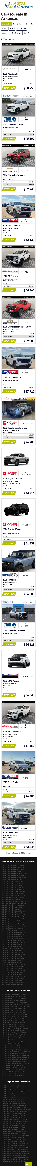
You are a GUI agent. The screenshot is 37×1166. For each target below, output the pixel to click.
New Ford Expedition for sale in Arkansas (14, 1042)
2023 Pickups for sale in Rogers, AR (12, 960)
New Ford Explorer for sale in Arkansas (13, 1030)
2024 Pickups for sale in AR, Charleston (13, 942)
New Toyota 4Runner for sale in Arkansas (14, 1002)
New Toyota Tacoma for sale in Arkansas (13, 994)
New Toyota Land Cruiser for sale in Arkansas (15, 1004)
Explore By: (6, 24)
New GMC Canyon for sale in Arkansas (13, 1022)
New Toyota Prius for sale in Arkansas (13, 1008)
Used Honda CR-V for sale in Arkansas (13, 1115)
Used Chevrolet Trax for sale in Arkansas (14, 1155)
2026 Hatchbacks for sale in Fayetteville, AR (15, 901)
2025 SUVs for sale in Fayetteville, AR (13, 915)
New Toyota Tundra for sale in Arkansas (13, 998)
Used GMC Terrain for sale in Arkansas (13, 1127)
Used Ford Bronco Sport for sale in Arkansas (15, 1135)
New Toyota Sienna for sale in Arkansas (13, 1012)
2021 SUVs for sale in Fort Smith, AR (12, 978)
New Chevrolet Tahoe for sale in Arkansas (14, 1059)
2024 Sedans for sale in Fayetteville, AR (13, 948)
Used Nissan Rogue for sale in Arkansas (13, 1104)
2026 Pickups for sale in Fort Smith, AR (13, 879)
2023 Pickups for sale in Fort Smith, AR (13, 962)
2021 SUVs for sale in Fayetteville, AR (13, 976)
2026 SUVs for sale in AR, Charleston (12, 887)
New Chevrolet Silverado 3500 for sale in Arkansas (14, 1048)
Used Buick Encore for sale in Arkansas (13, 1161)
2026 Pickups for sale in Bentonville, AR (13, 873)
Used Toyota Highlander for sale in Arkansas (15, 1094)
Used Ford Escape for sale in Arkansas (13, 1133)
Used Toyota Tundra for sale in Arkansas (13, 1098)
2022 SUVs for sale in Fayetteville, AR (13, 970)
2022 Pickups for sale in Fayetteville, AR (13, 972)
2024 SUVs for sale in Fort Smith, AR (12, 938)
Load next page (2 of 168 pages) (18, 853)
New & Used (18, 24)
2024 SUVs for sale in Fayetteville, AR (13, 935)
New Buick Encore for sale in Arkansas (13, 1065)
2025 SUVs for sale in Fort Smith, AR (12, 917)
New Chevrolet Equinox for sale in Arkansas (14, 1050)
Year (12, 28)
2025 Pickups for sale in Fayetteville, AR (13, 927)
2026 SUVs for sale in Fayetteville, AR (13, 895)
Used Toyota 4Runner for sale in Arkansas (14, 1090)
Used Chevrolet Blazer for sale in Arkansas (14, 1149)
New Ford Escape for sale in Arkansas (13, 1034)
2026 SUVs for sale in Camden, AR (12, 881)
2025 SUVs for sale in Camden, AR (12, 909)
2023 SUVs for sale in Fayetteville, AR (13, 954)
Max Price (21, 28)
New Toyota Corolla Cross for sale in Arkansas (15, 1006)
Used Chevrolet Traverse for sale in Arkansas (15, 1157)
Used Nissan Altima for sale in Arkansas (13, 1106)
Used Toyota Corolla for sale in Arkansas (13, 1096)
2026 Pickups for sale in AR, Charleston (13, 869)
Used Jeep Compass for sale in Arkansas (14, 1111)
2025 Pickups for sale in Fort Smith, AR (13, 929)
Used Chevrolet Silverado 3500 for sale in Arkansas (14, 1145)
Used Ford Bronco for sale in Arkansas (13, 1137)
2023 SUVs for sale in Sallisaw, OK (12, 952)
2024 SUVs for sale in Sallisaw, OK (12, 931)
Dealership (17, 33)
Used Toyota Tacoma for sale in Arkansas (14, 1092)
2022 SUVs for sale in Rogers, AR (11, 968)
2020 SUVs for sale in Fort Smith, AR (12, 982)
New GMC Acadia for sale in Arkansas (13, 1018)
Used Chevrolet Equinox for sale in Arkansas (15, 1147)
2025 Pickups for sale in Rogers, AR (12, 923)
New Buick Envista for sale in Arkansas (13, 1067)
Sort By (27, 33)
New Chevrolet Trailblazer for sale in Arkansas (15, 1052)
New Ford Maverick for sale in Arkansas (13, 1032)
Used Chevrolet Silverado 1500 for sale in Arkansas (14, 1141)
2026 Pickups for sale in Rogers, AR (12, 871)
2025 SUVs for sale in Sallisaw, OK (12, 907)
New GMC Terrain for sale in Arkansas (13, 1020)
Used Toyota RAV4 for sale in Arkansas (13, 1086)
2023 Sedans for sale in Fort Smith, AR (13, 964)
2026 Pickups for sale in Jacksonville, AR (14, 875)
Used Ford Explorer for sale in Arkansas (13, 1139)
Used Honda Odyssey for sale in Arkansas (14, 1119)
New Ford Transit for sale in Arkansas (12, 1040)
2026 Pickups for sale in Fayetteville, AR (13, 877)
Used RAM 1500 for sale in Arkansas (12, 1100)
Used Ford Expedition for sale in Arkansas (14, 1131)
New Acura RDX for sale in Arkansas (12, 1073)
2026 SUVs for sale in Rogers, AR (11, 885)
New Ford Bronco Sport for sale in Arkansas (14, 1028)
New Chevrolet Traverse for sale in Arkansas (15, 1056)
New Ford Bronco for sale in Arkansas (13, 1036)
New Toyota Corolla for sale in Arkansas (13, 1010)
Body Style (31, 24)
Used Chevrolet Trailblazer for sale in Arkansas (15, 1151)
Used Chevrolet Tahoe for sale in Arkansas (14, 1143)
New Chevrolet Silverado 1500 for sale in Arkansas (14, 1046)
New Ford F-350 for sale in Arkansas (12, 1044)
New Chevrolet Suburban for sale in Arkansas (15, 1063)
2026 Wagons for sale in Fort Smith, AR (13, 903)
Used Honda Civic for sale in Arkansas (13, 1117)
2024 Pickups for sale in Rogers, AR (12, 940)
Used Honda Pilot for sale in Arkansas (13, 1113)
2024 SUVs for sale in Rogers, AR (11, 936)
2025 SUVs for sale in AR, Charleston (12, 905)
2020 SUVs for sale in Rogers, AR (11, 980)
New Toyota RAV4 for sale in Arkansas (13, 996)
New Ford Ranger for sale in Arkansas (13, 1038)
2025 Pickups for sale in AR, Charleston (13, 921)
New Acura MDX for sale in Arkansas (12, 1071)
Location (6, 33)
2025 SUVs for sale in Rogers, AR (11, 913)
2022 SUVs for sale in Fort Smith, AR (12, 966)
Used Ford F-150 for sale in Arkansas (12, 1129)
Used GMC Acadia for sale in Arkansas (13, 1125)
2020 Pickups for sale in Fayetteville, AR (13, 984)
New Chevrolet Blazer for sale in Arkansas (14, 1061)
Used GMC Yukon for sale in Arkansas (13, 1123)
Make (4, 28)
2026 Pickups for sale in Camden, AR (12, 867)
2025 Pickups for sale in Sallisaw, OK (12, 919)
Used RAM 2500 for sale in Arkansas (12, 1102)
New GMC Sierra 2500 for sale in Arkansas (14, 1016)
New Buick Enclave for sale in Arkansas (13, 1069)
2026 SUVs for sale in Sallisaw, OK (12, 883)
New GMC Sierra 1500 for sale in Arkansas (14, 1014)
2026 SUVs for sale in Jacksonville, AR (13, 891)
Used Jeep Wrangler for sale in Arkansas (13, 1108)
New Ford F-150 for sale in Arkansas (12, 1024)
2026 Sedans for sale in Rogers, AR (12, 899)
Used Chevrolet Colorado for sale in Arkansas (15, 1153)
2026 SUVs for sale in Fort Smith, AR (12, 893)
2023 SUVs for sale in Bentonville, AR (13, 950)
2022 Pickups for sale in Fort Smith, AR (13, 974)
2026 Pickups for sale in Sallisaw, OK (12, 865)
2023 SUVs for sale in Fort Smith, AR (12, 958)
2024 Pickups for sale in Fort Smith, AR (13, 946)
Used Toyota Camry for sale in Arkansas (13, 1088)
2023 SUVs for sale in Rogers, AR (11, 956)
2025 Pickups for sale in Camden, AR (12, 925)
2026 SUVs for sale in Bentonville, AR (13, 889)
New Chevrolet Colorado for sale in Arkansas (15, 1058)
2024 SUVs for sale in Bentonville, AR (13, 933)
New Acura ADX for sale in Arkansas (12, 1075)
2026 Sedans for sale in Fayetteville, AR (13, 897)
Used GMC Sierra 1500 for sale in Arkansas (14, 1121)
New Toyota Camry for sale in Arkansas (13, 1000)
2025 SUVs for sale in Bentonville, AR (13, 911)
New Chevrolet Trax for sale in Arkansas (13, 1054)
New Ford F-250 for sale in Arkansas (12, 1026)
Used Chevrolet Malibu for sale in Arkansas (14, 1159)
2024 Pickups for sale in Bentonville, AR (13, 944)
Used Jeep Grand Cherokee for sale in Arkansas (16, 1109)
